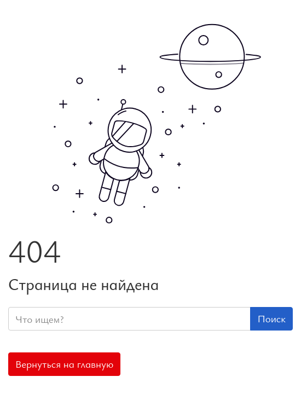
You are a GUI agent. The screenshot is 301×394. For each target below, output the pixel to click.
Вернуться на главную (64, 364)
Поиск (271, 318)
